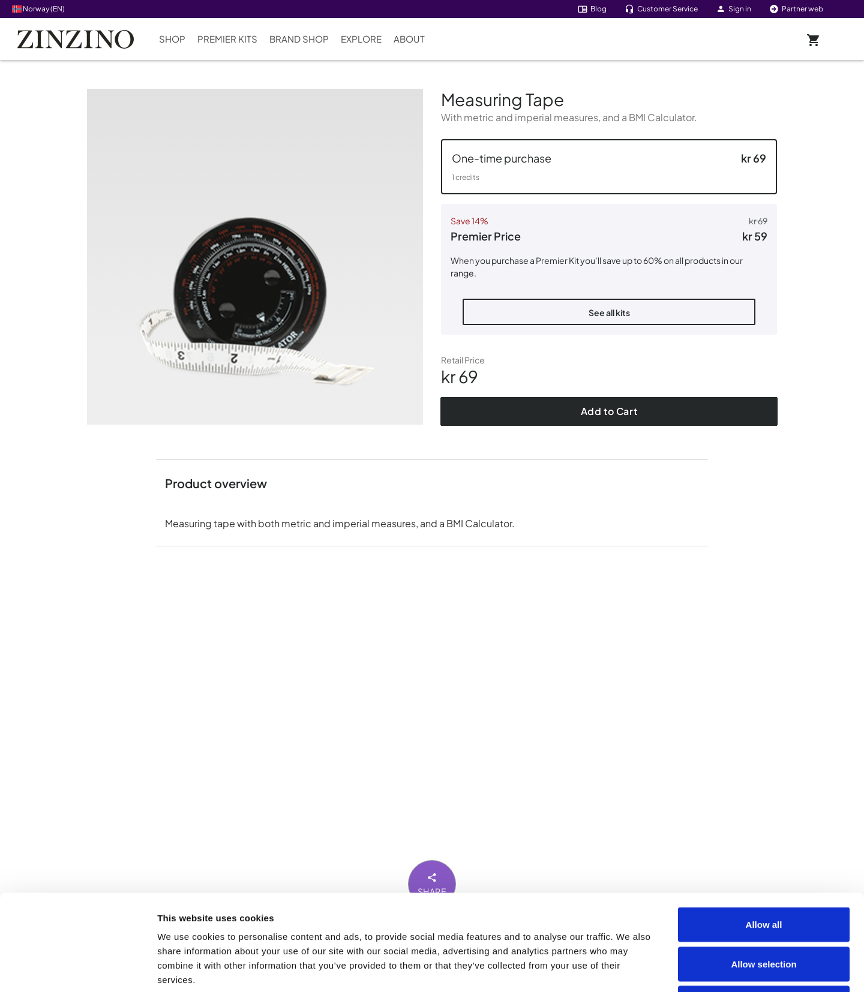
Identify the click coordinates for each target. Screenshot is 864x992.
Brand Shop (299, 38)
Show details (679, 968)
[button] (609, 166)
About (409, 38)
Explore (361, 38)
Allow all (764, 834)
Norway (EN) (38, 8)
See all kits (609, 312)
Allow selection (763, 874)
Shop (172, 38)
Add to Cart (609, 411)
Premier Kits (227, 38)
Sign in (733, 8)
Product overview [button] (216, 483)
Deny (764, 913)
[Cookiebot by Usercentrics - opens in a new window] (77, 969)
